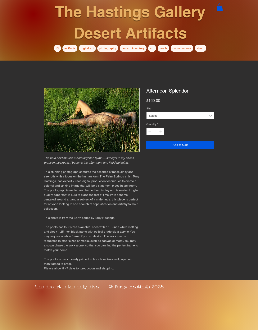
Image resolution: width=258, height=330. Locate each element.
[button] (219, 7)
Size (149, 108)
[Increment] (161, 131)
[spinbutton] (155, 131)
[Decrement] (149, 131)
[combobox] (180, 115)
